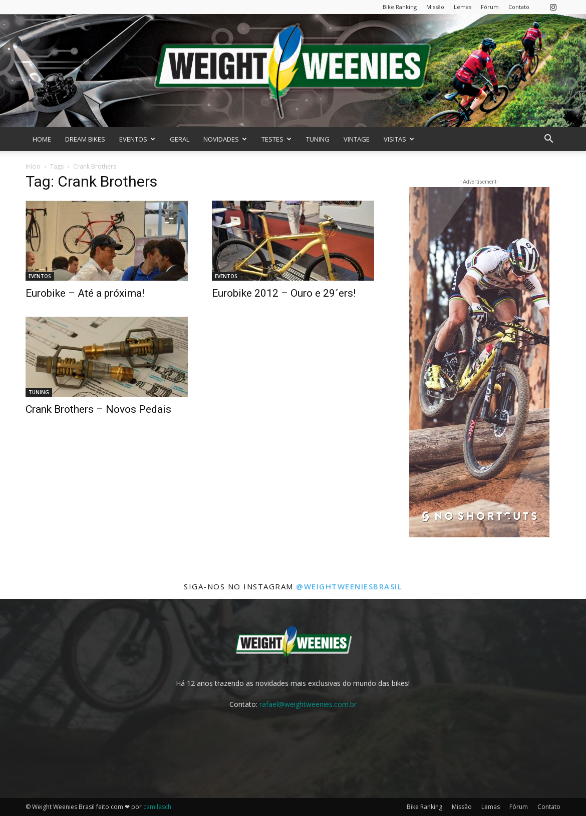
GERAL (179, 139)
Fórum (490, 7)
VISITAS (399, 139)
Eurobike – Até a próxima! (85, 293)
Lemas (462, 7)
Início (33, 166)
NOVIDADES (225, 139)
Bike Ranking (400, 7)
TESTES (276, 139)
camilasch (157, 806)
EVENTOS (137, 139)
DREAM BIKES (85, 139)
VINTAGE (357, 139)
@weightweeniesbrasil (349, 586)
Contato (518, 7)
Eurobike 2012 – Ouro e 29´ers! (284, 293)
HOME (42, 139)
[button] (548, 140)
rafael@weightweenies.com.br (308, 704)
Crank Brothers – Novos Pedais (98, 409)
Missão (435, 7)
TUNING (318, 139)
